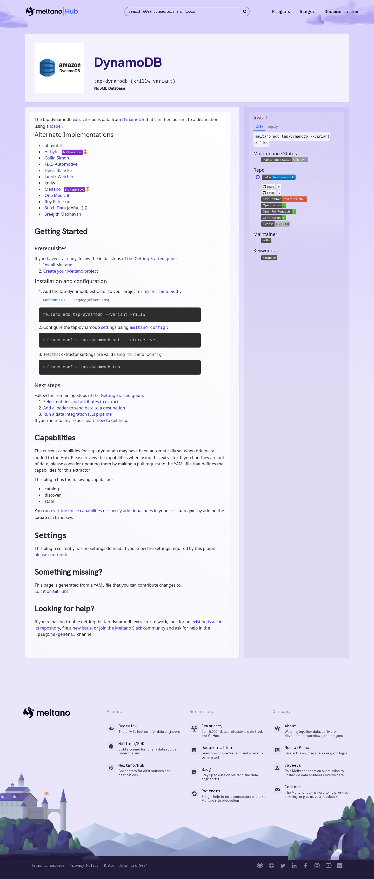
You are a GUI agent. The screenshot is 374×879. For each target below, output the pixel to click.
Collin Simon (57, 158)
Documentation (341, 11)
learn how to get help (106, 420)
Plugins (281, 11)
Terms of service (47, 865)
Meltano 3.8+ (54, 299)
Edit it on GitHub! (51, 591)
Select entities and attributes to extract (81, 402)
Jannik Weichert (60, 176)
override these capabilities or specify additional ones (102, 511)
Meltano (53, 189)
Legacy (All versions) (91, 299)
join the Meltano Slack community (132, 628)
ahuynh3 (53, 145)
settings (109, 327)
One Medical (57, 195)
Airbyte (52, 152)
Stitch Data (56, 208)
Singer (307, 11)
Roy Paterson (57, 201)
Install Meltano (57, 265)
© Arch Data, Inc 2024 (126, 865)
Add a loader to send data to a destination (84, 408)
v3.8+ (259, 126)
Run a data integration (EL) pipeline (77, 414)
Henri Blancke (58, 170)
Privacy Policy (84, 865)
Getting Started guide (156, 258)
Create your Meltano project (70, 271)
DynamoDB (133, 119)
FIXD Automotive (61, 164)
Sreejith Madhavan (63, 214)
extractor (81, 119)
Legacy (273, 126)
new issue (82, 628)
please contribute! (52, 554)
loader (56, 126)
